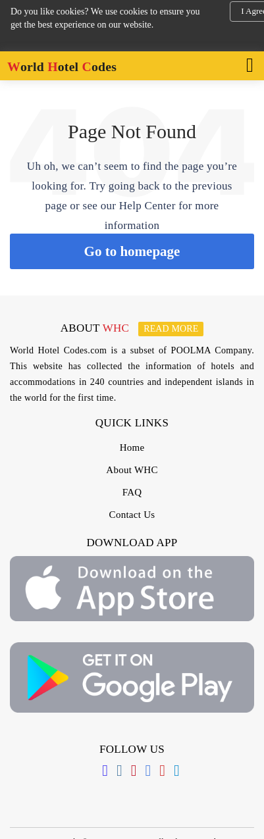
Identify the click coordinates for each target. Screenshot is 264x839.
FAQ (132, 492)
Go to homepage (132, 251)
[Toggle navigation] (245, 64)
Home (132, 447)
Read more (171, 329)
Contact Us (132, 514)
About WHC (131, 470)
